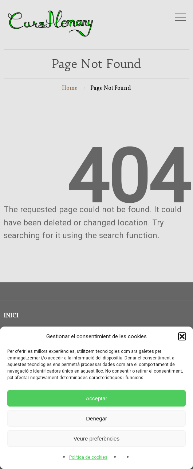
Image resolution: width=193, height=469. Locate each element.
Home (70, 88)
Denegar (96, 418)
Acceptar (96, 398)
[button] (182, 336)
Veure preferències (96, 438)
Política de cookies (88, 457)
